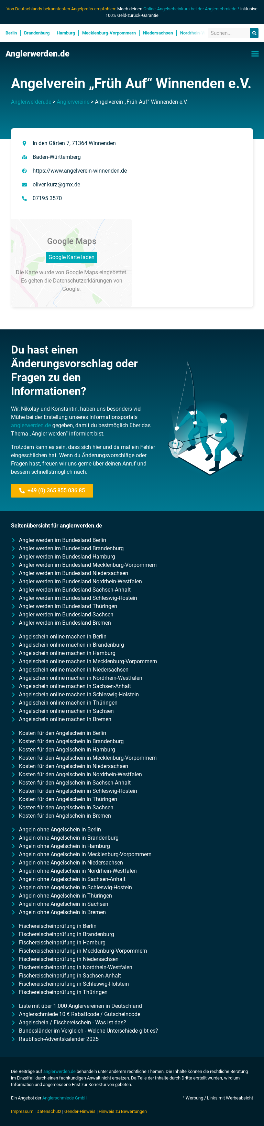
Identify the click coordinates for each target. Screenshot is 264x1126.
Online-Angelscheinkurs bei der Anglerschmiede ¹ (191, 8)
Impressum (22, 1111)
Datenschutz (48, 1111)
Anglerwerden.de (37, 54)
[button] (255, 54)
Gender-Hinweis (80, 1111)
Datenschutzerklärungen (82, 280)
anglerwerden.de (31, 425)
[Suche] (254, 33)
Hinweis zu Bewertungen (123, 1111)
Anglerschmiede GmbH (64, 1098)
